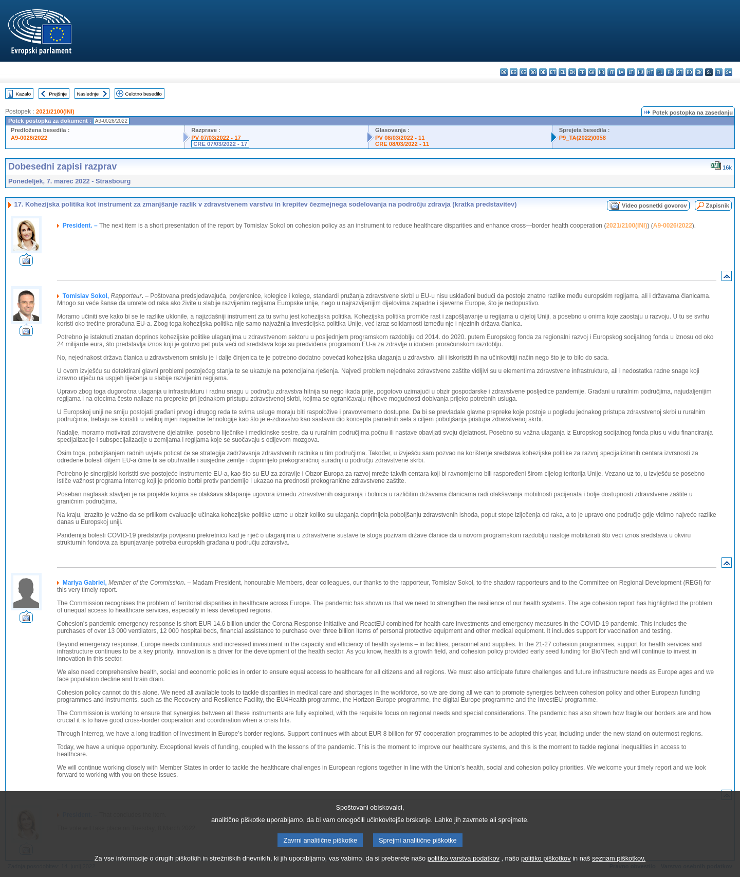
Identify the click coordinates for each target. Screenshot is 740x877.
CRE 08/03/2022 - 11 (402, 144)
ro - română (689, 72)
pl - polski (670, 72)
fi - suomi (719, 72)
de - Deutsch (543, 72)
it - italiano (611, 72)
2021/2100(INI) (55, 111)
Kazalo (23, 94)
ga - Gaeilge (592, 72)
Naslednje (88, 94)
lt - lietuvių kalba (631, 72)
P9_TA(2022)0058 (582, 138)
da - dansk (533, 72)
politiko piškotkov (546, 870)
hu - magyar (640, 72)
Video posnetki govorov (654, 205)
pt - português (679, 72)
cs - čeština (523, 72)
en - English (572, 72)
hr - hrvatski (601, 72)
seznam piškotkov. (618, 870)
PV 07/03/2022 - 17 (215, 138)
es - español (513, 72)
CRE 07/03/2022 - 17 (220, 144)
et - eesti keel (553, 72)
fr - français (582, 72)
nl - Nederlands (660, 72)
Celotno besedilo (143, 94)
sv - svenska (728, 72)
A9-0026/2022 (29, 138)
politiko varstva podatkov (463, 870)
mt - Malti (650, 72)
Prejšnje (58, 94)
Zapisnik (717, 205)
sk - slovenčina (699, 72)
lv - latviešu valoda (621, 72)
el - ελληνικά (562, 72)
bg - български (504, 72)
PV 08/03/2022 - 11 (399, 138)
